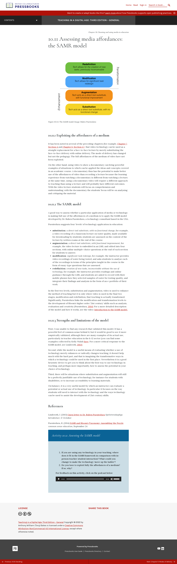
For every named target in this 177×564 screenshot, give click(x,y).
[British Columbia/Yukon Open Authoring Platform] (22, 5)
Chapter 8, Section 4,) (73, 147)
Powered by (87, 546)
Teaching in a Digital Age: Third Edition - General (41, 522)
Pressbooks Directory (93, 551)
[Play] (59, 479)
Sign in (143, 5)
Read (135, 5)
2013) (79, 344)
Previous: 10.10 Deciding (12, 562)
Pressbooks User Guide (73, 551)
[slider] (85, 479)
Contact (107, 551)
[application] (88, 479)
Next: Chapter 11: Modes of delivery (161, 562)
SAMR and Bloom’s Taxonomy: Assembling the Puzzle (97, 423)
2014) (90, 306)
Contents (20, 20)
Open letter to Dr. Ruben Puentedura (86, 414)
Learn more (110, 13)
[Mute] (112, 479)
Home (128, 5)
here (86, 341)
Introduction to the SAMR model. (111, 309)
